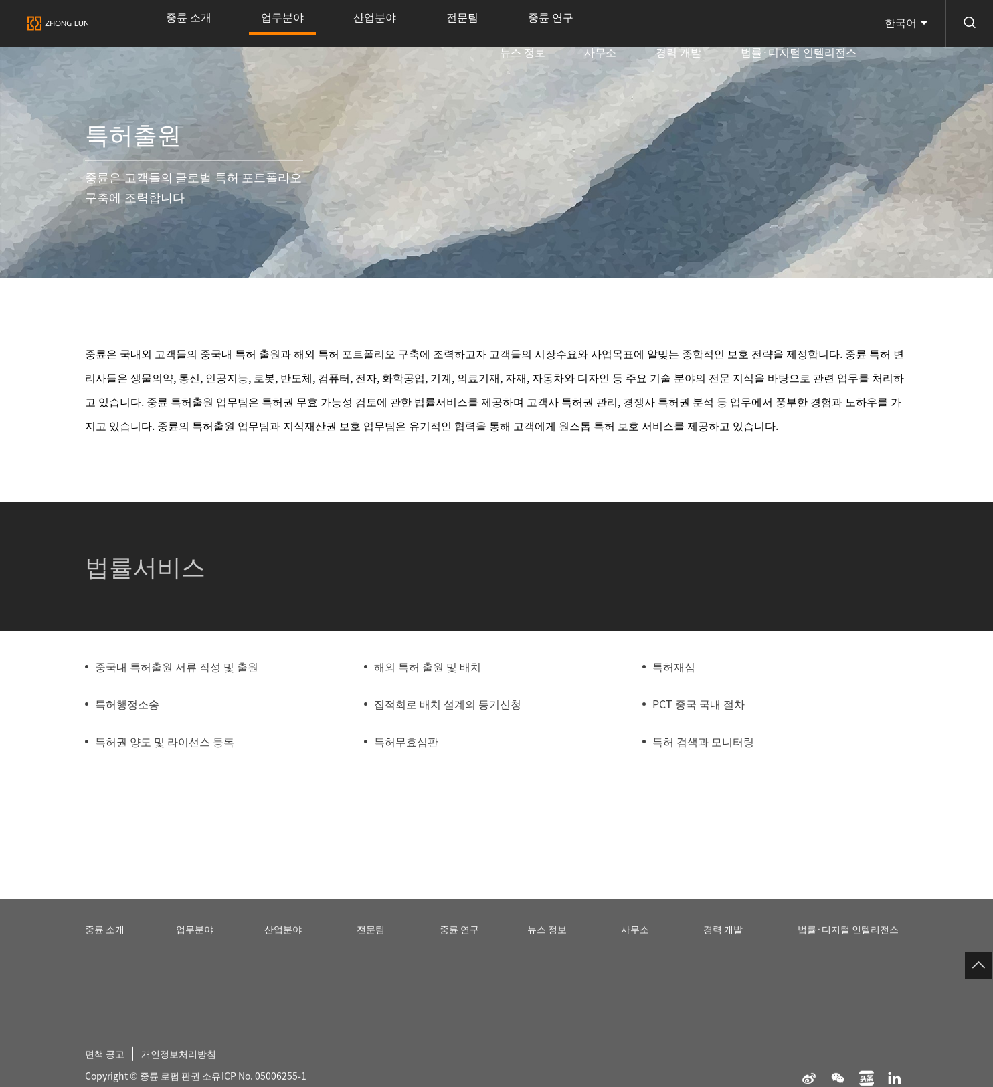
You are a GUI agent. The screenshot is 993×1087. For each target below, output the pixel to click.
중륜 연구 (443, 23)
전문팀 (379, 23)
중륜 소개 (176, 23)
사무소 (660, 23)
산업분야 (315, 23)
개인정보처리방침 (190, 1066)
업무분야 (246, 32)
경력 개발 (714, 23)
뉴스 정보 (605, 23)
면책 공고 (107, 1066)
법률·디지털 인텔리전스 (810, 23)
